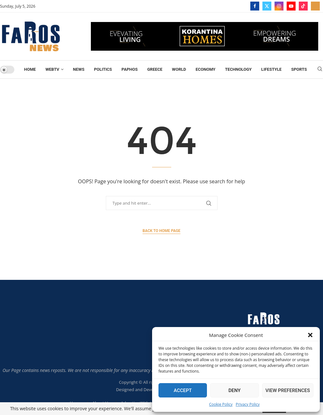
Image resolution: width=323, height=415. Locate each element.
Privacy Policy (248, 404)
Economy (205, 69)
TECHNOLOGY (238, 69)
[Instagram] (279, 6)
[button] (310, 335)
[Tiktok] (303, 6)
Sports (299, 69)
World (179, 69)
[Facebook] (254, 6)
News (78, 69)
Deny (234, 390)
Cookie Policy (220, 404)
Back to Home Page (161, 231)
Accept (183, 390)
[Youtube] (291, 6)
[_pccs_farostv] (315, 6)
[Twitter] (266, 6)
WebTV (52, 69)
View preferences (288, 390)
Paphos (129, 69)
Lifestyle (271, 69)
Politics (103, 69)
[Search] (320, 70)
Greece (155, 69)
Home (30, 69)
